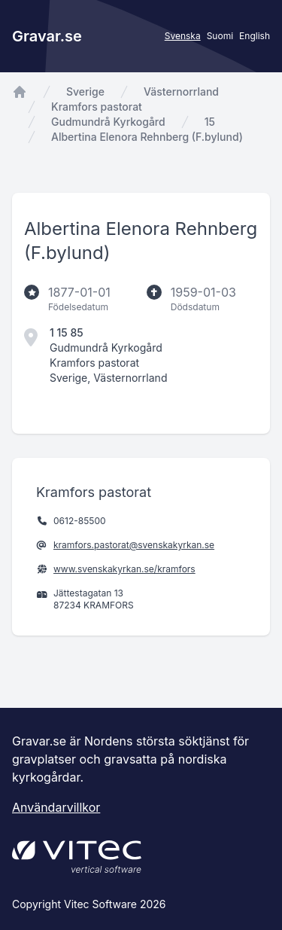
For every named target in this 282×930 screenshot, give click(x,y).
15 (210, 121)
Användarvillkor (56, 807)
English (254, 35)
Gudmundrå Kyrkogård (108, 121)
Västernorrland (181, 91)
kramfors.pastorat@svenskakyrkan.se (133, 544)
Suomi (220, 35)
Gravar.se (47, 36)
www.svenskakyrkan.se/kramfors (124, 569)
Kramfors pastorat (96, 106)
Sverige (85, 91)
